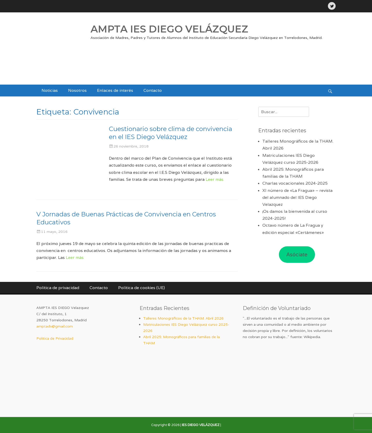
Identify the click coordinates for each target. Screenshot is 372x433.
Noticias (50, 90)
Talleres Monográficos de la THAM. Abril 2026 (183, 318)
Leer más (214, 179)
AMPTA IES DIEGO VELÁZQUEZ (169, 29)
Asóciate (297, 254)
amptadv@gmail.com (54, 326)
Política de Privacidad (54, 338)
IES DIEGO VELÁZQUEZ (200, 425)
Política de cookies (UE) (141, 287)
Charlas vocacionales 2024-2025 (295, 183)
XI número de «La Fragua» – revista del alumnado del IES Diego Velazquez (297, 197)
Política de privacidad (57, 287)
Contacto (152, 90)
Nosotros (77, 90)
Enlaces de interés (115, 90)
